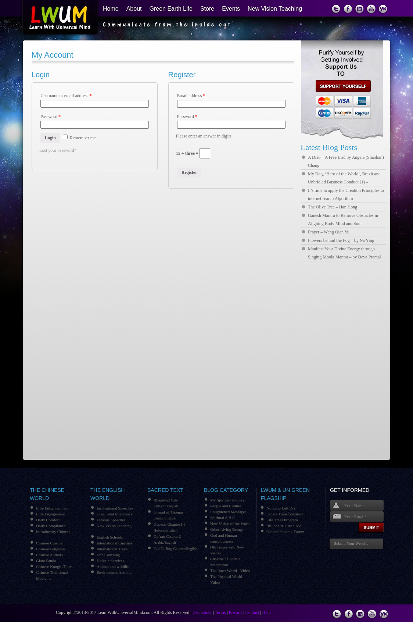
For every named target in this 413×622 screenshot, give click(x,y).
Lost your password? (57, 150)
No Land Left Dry (281, 508)
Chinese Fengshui (50, 549)
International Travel (113, 549)
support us (340, 86)
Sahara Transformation (285, 514)
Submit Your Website (351, 543)
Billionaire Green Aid (283, 525)
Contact (252, 612)
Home (111, 9)
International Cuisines (114, 543)
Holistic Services (110, 560)
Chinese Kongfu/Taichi (54, 566)
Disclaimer (202, 612)
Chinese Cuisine (49, 543)
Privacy (236, 612)
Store (207, 9)
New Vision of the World (230, 523)
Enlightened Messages (228, 512)
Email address (191, 95)
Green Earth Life (171, 9)
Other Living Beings (226, 529)
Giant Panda (46, 560)
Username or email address (65, 95)
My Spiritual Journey (227, 500)
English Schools (110, 537)
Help (266, 612)
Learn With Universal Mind (55, 18)
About (134, 9)
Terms (220, 612)
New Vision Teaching (275, 9)
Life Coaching (108, 555)
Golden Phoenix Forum (285, 531)
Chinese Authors (49, 555)
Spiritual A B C (222, 517)
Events (231, 9)
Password (50, 116)
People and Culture (225, 506)
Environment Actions (114, 572)
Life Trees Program (282, 520)
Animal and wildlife (113, 566)
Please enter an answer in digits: (204, 136)
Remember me (79, 137)
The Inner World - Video (230, 570)
